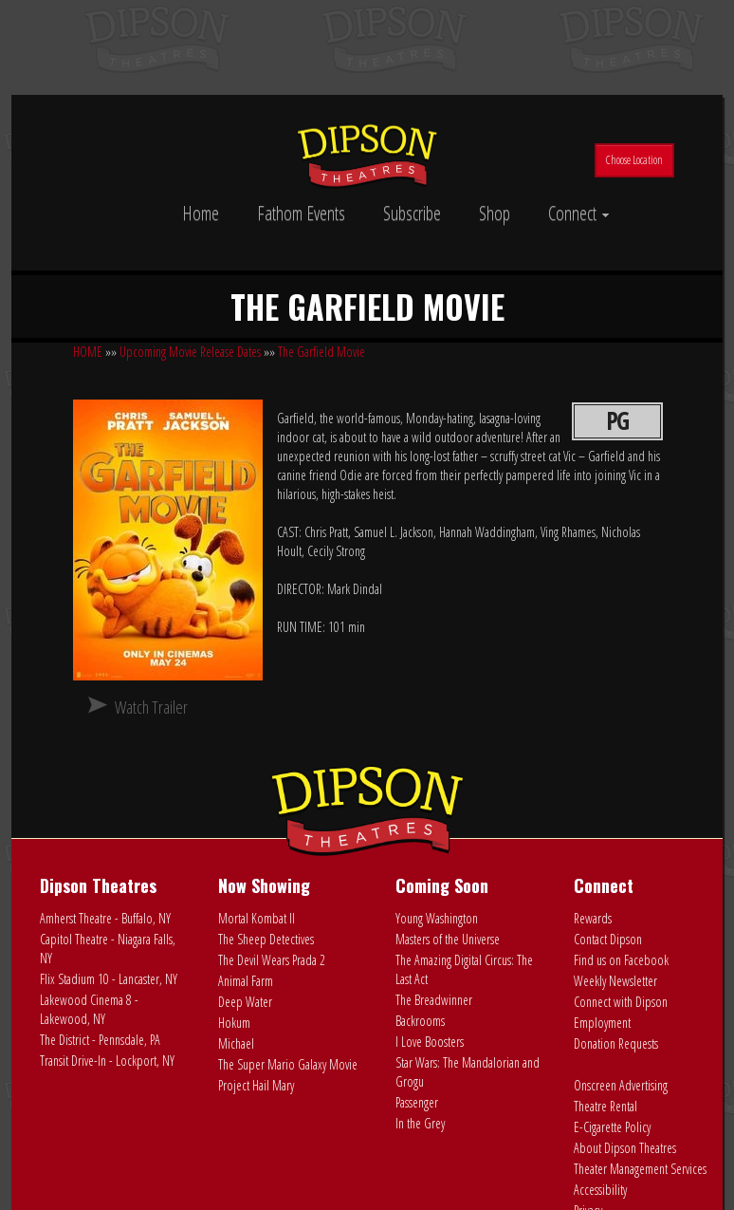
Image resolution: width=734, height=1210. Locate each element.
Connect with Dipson (621, 1002)
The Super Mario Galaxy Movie (288, 1064)
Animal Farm (245, 981)
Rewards (593, 918)
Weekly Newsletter (615, 981)
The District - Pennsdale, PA (100, 1040)
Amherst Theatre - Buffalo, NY (105, 918)
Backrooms (420, 1021)
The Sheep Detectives (266, 939)
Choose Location (634, 160)
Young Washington (436, 918)
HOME (87, 352)
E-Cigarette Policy (612, 1127)
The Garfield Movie (321, 352)
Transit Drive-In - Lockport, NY (107, 1061)
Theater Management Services (640, 1169)
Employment (602, 1023)
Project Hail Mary (256, 1085)
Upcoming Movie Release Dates (190, 352)
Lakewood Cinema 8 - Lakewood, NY (89, 1009)
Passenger (416, 1102)
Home (200, 213)
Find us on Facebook (621, 960)
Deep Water (245, 1002)
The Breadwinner (433, 1000)
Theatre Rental (605, 1106)
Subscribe (412, 213)
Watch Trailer (151, 707)
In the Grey (420, 1123)
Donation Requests (616, 1043)
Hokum (234, 1023)
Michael (236, 1043)
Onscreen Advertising (621, 1085)
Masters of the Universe (447, 939)
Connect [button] (579, 213)
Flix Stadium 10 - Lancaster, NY (108, 979)
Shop (494, 213)
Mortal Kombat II (256, 918)
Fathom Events (301, 213)
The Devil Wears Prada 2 (271, 960)
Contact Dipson (608, 939)
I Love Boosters (429, 1042)
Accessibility (600, 1190)
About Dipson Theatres (625, 1148)
